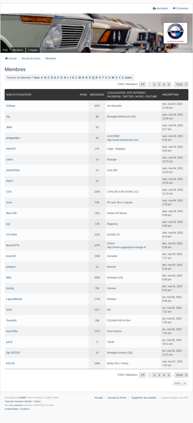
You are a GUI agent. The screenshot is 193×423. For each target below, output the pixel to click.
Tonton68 (11, 320)
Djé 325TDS (13, 352)
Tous (37, 77)
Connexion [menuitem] (180, 8)
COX (9, 191)
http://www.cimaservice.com (122, 139)
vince (9, 202)
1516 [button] (179, 84)
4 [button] (164, 84)
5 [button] (168, 84)
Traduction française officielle (18, 401)
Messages (97, 94)
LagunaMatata (14, 299)
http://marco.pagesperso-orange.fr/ (126, 247)
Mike (8, 277)
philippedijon (13, 138)
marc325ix (12, 331)
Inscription (170, 94)
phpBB (22, 397)
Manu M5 (11, 213)
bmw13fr (11, 256)
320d (9, 309)
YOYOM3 (11, 234)
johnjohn (11, 266)
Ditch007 (11, 148)
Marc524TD (12, 245)
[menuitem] (11, 409)
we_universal (16, 405)
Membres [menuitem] (18, 50)
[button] (142, 84)
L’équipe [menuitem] (33, 50)
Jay (8, 116)
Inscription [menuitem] (160, 8)
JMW (9, 127)
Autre (128, 77)
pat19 (9, 342)
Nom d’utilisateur (18, 94)
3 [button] (159, 84)
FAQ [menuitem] (5, 50)
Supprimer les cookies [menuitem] (143, 397)
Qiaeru (37, 401)
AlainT (9, 181)
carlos (9, 159)
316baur (10, 105)
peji (8, 223)
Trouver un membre (19, 77)
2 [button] (154, 84)
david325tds (13, 170)
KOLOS (10, 363)
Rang (83, 94)
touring (10, 288)
